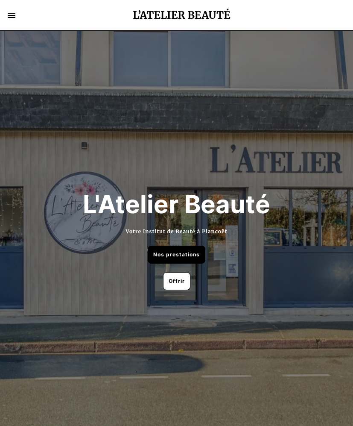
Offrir (177, 281)
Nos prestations (176, 254)
